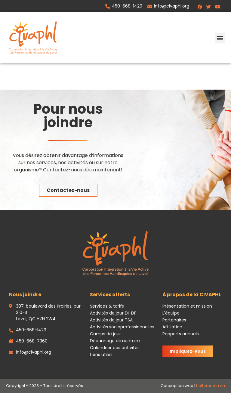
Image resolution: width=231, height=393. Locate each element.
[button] (220, 38)
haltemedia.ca (210, 385)
